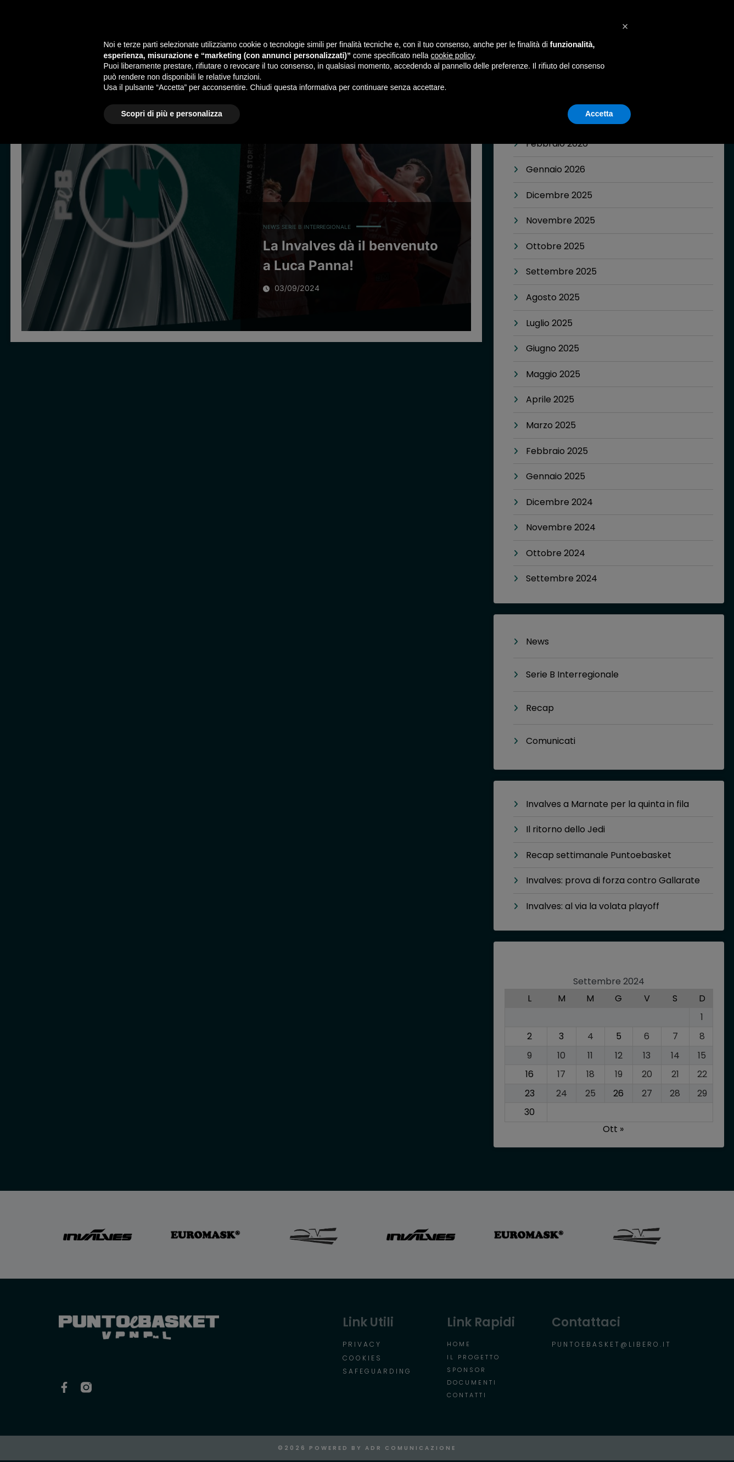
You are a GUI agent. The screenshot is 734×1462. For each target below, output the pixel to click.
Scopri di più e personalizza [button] (171, 1431)
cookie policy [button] (452, 1373)
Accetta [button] (599, 1431)
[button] (625, 1344)
